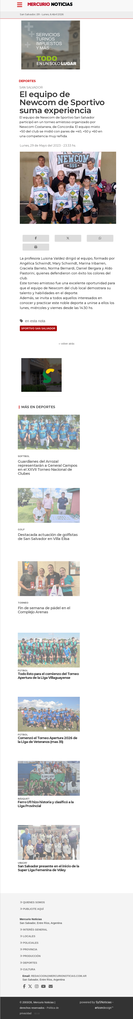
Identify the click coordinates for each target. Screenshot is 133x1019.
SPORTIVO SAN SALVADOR (38, 328)
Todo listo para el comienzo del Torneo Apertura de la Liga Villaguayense (48, 676)
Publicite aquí (32, 908)
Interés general (34, 929)
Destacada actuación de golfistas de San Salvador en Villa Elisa (48, 537)
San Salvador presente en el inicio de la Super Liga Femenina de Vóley (48, 868)
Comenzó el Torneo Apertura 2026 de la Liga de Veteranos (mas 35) (47, 740)
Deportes (28, 962)
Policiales (29, 942)
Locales (27, 936)
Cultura (27, 969)
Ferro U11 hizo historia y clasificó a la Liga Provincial (46, 804)
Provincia (28, 949)
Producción (30, 956)
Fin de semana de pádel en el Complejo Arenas (44, 610)
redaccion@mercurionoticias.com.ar (59, 975)
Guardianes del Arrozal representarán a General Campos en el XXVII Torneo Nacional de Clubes (47, 467)
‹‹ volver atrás (66, 343)
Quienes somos (32, 902)
